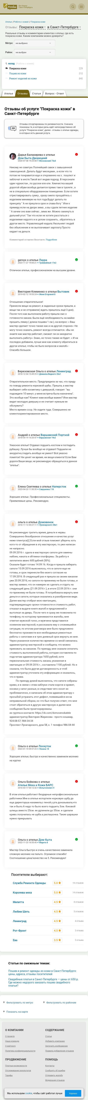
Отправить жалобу (54, 1075)
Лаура (43, 260)
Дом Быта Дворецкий (32, 158)
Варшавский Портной (55, 435)
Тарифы (9, 1075)
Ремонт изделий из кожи (23, 78)
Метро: (9, 43)
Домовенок (46, 522)
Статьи (48, 1036)
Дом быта (45, 839)
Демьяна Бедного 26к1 (50, 374)
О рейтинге (10, 1046)
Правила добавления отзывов (59, 1051)
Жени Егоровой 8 (47, 294)
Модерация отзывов (55, 1080)
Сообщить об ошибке (55, 1070)
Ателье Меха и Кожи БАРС (35, 785)
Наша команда (12, 1041)
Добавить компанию (55, 1041)
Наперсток (59, 486)
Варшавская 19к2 (47, 438)
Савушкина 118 (46, 489)
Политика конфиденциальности (20, 1051)
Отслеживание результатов (18, 1070)
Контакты (49, 1066)
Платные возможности (16, 1066)
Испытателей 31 (46, 788)
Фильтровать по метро (18, 1002)
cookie (28, 1093)
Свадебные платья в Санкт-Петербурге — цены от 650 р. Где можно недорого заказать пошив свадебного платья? (43, 982)
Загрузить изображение (56, 1046)
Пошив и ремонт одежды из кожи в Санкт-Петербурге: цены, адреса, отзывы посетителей (42, 972)
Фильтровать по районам (59, 1002)
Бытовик (63, 291)
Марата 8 (43, 842)
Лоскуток (44, 746)
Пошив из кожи (17, 73)
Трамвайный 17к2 (47, 263)
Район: (9, 52)
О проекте (9, 1036)
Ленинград (63, 371)
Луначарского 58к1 (48, 525)
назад (21, 63)
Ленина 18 (44, 749)
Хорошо (73, 1093)
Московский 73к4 (47, 161)
